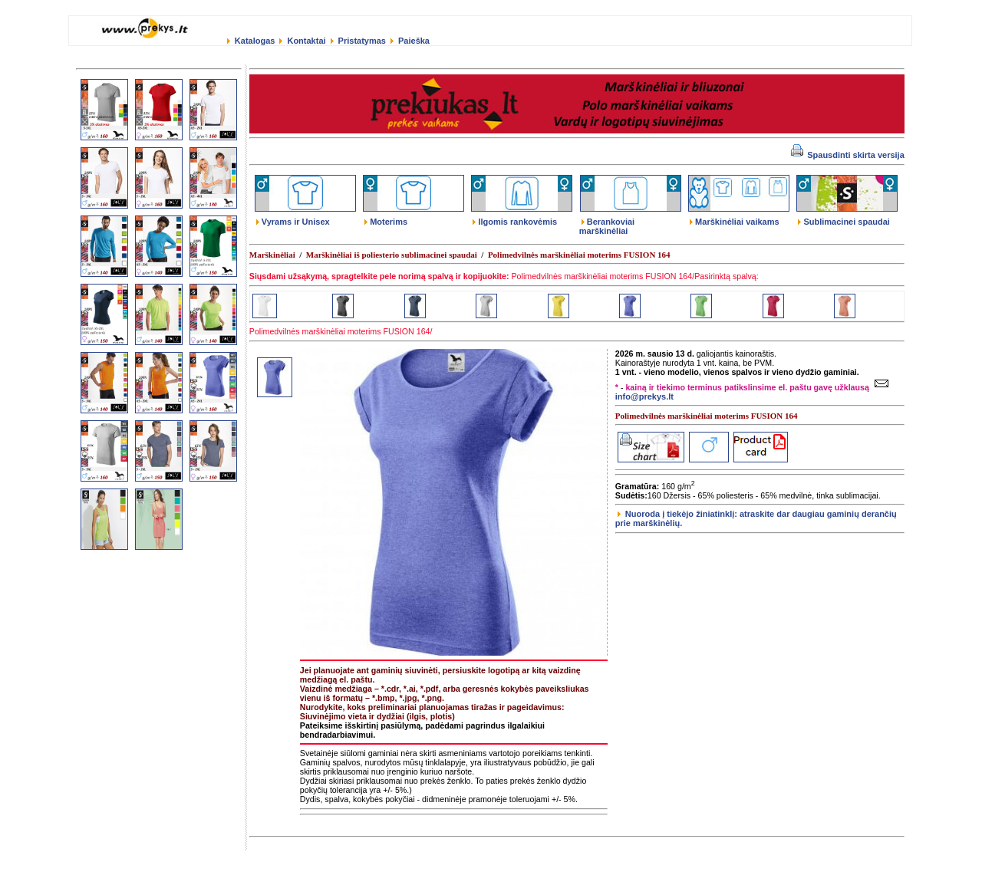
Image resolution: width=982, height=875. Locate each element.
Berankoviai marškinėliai (606, 226)
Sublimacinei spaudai (843, 221)
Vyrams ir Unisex (293, 221)
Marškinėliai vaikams (734, 221)
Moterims (385, 221)
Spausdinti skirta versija (848, 155)
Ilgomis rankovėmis (515, 221)
